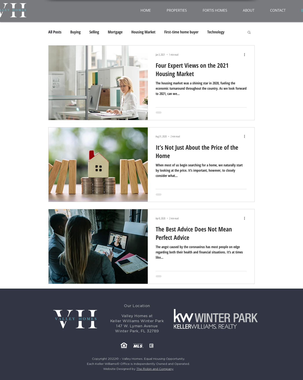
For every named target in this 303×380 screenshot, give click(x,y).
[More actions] (246, 54)
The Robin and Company (154, 369)
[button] (249, 32)
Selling (94, 32)
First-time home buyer (181, 32)
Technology (215, 32)
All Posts (54, 32)
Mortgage (115, 32)
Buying (75, 32)
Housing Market (143, 32)
